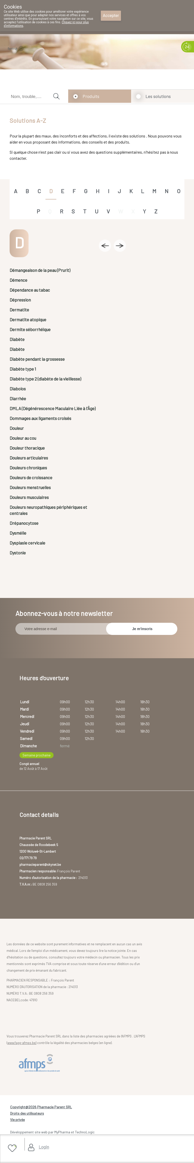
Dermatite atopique (28, 319)
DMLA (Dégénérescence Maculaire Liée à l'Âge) (52, 408)
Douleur (17, 428)
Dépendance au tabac (30, 289)
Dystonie (18, 552)
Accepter (111, 15)
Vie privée (17, 1119)
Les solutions (158, 96)
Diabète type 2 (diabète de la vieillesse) (45, 378)
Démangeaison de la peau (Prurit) (40, 270)
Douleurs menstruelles (30, 487)
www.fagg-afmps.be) (21, 1043)
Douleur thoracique (27, 447)
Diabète (17, 339)
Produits (91, 96)
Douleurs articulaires (29, 457)
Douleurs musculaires (29, 497)
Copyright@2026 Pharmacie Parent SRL (41, 1107)
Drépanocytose (24, 523)
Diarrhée (18, 398)
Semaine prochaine (36, 755)
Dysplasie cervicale (27, 542)
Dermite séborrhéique (30, 329)
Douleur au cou (23, 437)
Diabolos (18, 388)
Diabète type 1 (23, 368)
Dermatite (19, 309)
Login (44, 1146)
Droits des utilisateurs (27, 1113)
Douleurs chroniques (28, 467)
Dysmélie (18, 532)
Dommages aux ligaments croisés (40, 418)
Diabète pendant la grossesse (37, 359)
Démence (18, 280)
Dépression (20, 299)
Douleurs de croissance (31, 477)
